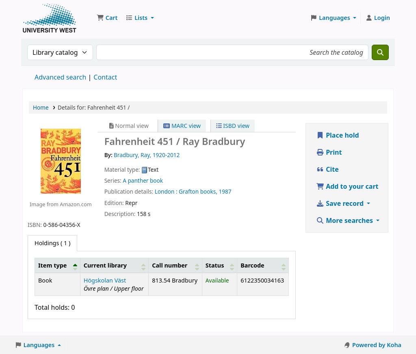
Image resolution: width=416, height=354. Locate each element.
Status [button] (215, 265)
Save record (340, 203)
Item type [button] (52, 265)
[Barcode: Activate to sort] (263, 265)
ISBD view (232, 126)
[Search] (380, 52)
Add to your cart (347, 186)
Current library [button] (105, 265)
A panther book (143, 180)
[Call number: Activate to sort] (175, 265)
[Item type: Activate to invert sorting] (57, 265)
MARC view (182, 126)
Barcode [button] (252, 265)
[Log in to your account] (377, 18)
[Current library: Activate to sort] (114, 265)
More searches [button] (345, 220)
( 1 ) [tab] (52, 243)
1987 (225, 191)
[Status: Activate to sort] (219, 265)
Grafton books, (198, 191)
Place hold (337, 135)
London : (166, 191)
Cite (327, 169)
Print (329, 152)
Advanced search (60, 77)
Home (41, 107)
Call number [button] (169, 265)
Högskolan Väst (105, 280)
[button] (107, 18)
